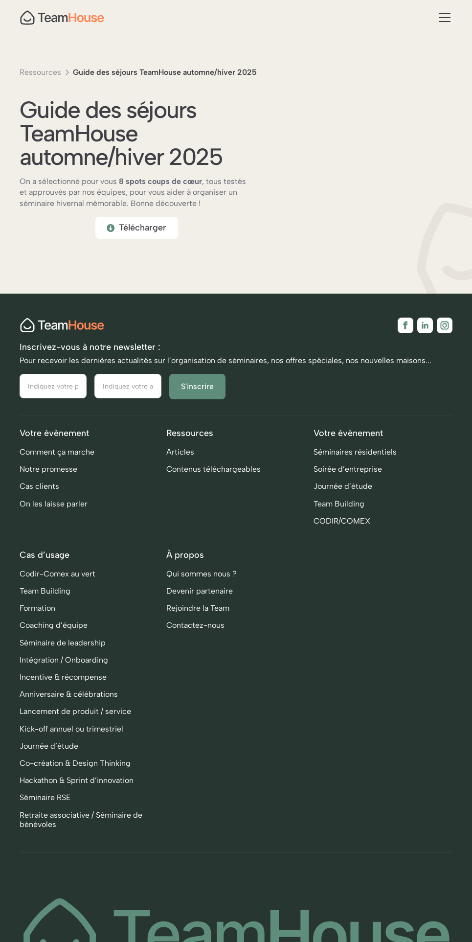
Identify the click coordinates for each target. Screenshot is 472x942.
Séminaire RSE (45, 806)
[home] (62, 17)
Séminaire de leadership (63, 651)
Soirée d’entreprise (348, 477)
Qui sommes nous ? (201, 582)
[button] (442, 17)
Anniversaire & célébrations (69, 703)
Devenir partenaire (199, 599)
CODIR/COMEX (342, 529)
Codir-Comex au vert (57, 582)
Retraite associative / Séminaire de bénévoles (81, 828)
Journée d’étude (343, 495)
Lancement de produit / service (75, 720)
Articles (180, 460)
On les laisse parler (54, 512)
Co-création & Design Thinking (75, 772)
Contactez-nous (195, 634)
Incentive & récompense (63, 685)
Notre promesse (48, 477)
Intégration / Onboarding (64, 668)
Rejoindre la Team (197, 616)
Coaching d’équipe (54, 634)
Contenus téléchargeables (213, 477)
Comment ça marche (57, 460)
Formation (37, 616)
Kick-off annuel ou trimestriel (71, 737)
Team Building (339, 512)
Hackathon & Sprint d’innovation (77, 789)
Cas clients (39, 495)
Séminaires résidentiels (355, 460)
